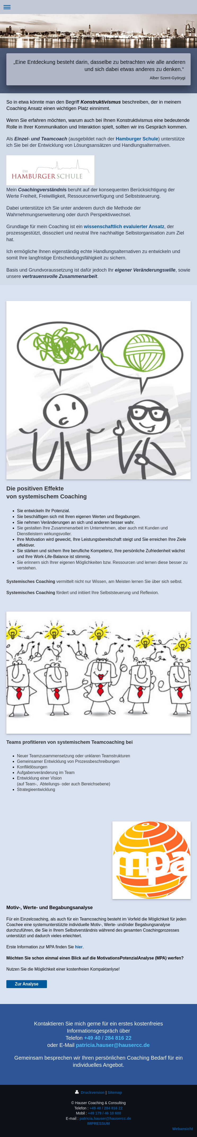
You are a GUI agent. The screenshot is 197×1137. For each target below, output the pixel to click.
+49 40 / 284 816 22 (105, 1108)
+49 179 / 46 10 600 (104, 1113)
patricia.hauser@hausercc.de (105, 1118)
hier (79, 947)
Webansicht (182, 1129)
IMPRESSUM (98, 1123)
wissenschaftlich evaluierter (115, 226)
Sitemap (115, 1092)
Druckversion (90, 1092)
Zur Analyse (26, 984)
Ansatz (156, 226)
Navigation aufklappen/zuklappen (98, 7)
